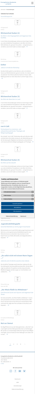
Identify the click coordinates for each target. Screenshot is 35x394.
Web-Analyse (7, 195)
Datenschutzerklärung (12, 216)
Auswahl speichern (17, 204)
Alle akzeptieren (17, 211)
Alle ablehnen (17, 207)
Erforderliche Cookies (9, 192)
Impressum (23, 216)
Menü (32, 3)
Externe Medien (8, 199)
